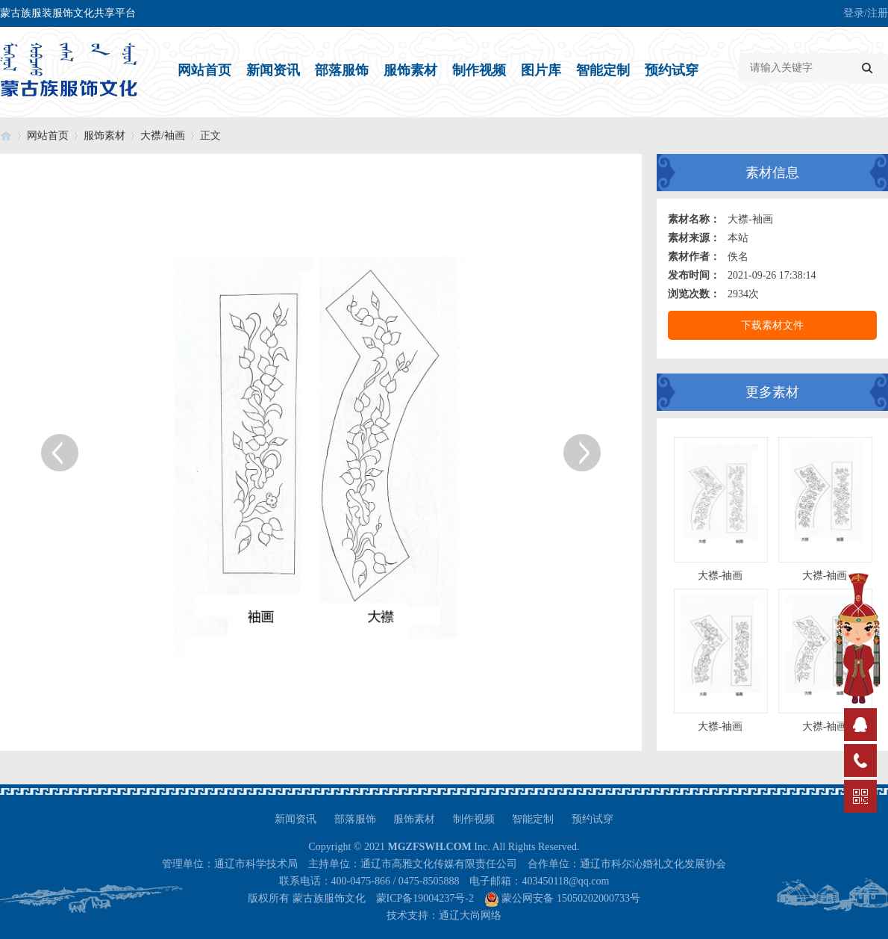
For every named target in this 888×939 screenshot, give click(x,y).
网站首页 (204, 70)
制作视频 (479, 70)
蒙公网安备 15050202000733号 (570, 898)
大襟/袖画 (162, 135)
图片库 (541, 70)
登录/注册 (865, 13)
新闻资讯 (273, 70)
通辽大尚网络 (470, 915)
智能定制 (603, 70)
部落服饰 (342, 70)
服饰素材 (410, 70)
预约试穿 (671, 70)
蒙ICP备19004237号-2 (425, 898)
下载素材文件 (772, 325)
